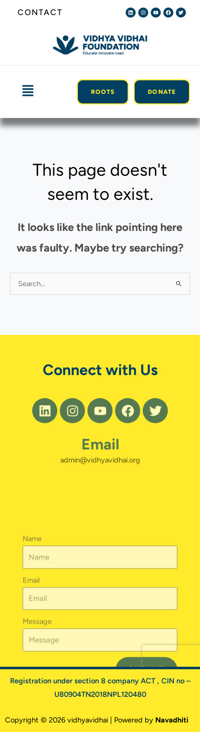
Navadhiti (171, 719)
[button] (28, 91)
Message (37, 663)
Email (100, 453)
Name (32, 580)
